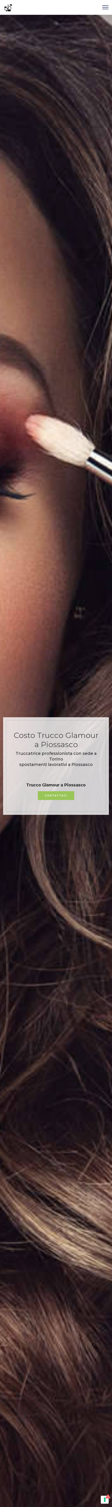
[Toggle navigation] (105, 7)
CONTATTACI (56, 795)
